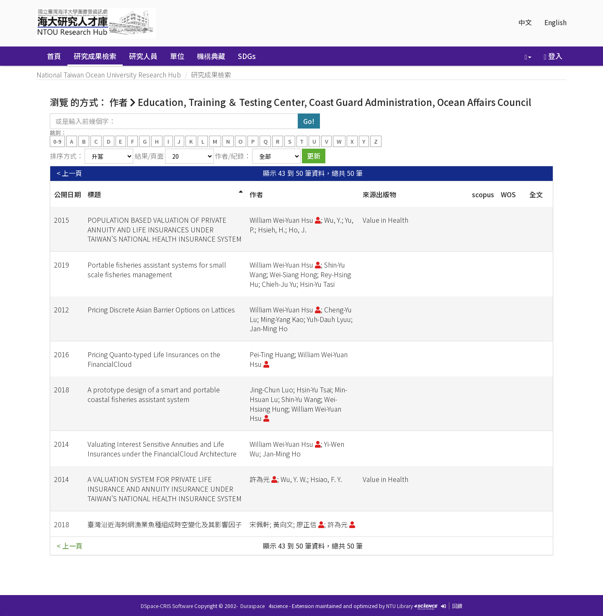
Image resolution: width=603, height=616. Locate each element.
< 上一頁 (69, 173)
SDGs (247, 56)
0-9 (57, 141)
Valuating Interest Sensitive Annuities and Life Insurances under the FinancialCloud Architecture (162, 449)
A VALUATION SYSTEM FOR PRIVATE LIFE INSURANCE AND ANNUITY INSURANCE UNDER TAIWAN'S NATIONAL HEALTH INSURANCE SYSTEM (165, 488)
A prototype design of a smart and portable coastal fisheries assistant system (154, 394)
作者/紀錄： (233, 156)
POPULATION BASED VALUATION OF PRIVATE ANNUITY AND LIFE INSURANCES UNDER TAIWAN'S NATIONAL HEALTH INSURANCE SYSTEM (165, 229)
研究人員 (143, 56)
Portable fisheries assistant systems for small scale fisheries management (157, 269)
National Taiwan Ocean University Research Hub (108, 75)
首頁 (54, 56)
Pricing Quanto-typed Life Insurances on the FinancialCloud (154, 359)
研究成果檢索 (95, 56)
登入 (553, 56)
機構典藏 (211, 56)
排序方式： (66, 156)
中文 (525, 22)
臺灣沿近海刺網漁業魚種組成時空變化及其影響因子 (165, 524)
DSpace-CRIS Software (167, 605)
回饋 (457, 605)
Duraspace (252, 605)
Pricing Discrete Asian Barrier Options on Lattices (161, 309)
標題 (94, 194)
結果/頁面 (149, 156)
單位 (177, 56)
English (555, 22)
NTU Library (399, 605)
